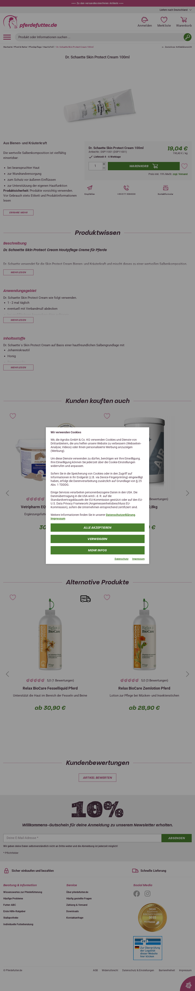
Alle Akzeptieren (97, 527)
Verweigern (97, 539)
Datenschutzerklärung (120, 514)
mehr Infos (97, 550)
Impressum (58, 518)
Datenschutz (121, 559)
